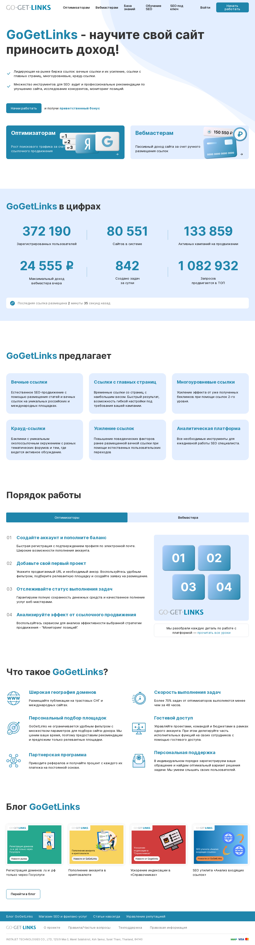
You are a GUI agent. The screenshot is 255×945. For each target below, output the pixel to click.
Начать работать (232, 7)
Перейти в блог (23, 894)
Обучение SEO (153, 7)
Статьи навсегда (106, 916)
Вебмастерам (107, 7)
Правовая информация (168, 927)
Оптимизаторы (67, 517)
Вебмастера (188, 517)
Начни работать (24, 108)
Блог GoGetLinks (19, 916)
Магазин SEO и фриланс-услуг (63, 916)
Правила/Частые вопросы (89, 927)
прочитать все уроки (214, 633)
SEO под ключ (176, 7)
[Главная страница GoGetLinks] (28, 7)
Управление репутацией (145, 916)
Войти (205, 7)
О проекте (52, 927)
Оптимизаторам (76, 7)
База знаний (129, 7)
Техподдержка (130, 927)
